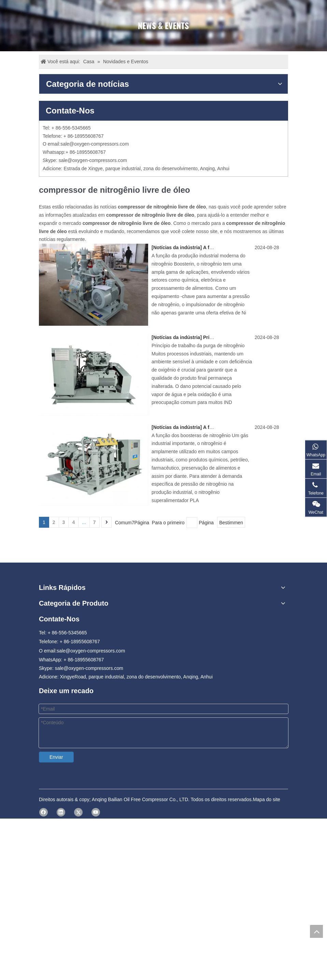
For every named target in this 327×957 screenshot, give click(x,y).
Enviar (56, 757)
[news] (163, 25)
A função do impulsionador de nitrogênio (249, 427)
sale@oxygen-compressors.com (94, 144)
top (316, 931)
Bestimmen (231, 522)
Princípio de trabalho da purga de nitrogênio (253, 337)
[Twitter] (78, 806)
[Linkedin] (61, 806)
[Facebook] (43, 806)
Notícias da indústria (176, 247)
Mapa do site (266, 793)
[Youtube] (95, 806)
